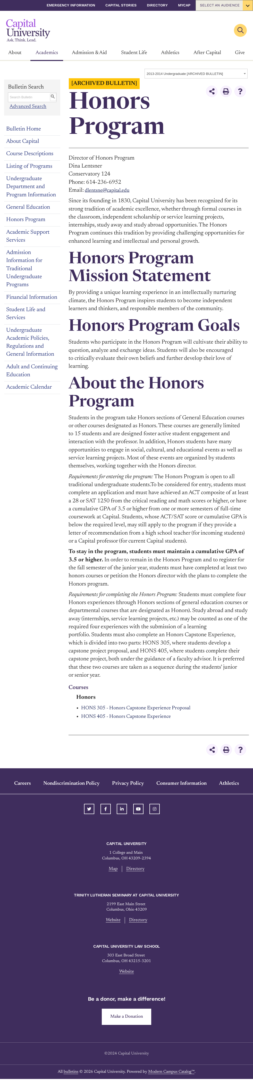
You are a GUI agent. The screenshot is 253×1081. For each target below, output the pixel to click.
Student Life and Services (25, 314)
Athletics (170, 52)
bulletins (71, 1074)
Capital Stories (121, 5)
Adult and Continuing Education (32, 371)
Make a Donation (126, 1018)
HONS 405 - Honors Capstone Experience (131, 716)
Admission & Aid (89, 52)
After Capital (207, 52)
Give (240, 52)
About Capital (22, 141)
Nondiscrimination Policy (71, 783)
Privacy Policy (128, 783)
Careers (22, 783)
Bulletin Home (23, 129)
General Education (28, 207)
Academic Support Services (27, 236)
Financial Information (31, 297)
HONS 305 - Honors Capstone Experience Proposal (142, 708)
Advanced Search (28, 107)
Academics (47, 52)
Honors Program (25, 220)
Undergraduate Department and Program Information (31, 187)
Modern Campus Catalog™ (171, 1074)
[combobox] (196, 74)
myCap (184, 5)
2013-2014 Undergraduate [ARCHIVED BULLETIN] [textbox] (185, 74)
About (14, 52)
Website (113, 920)
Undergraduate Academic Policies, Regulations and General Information (30, 343)
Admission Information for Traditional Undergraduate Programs (24, 269)
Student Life (134, 52)
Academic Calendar (29, 387)
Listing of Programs (29, 166)
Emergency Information (71, 5)
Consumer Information (181, 783)
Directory (157, 5)
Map (112, 869)
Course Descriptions (29, 154)
